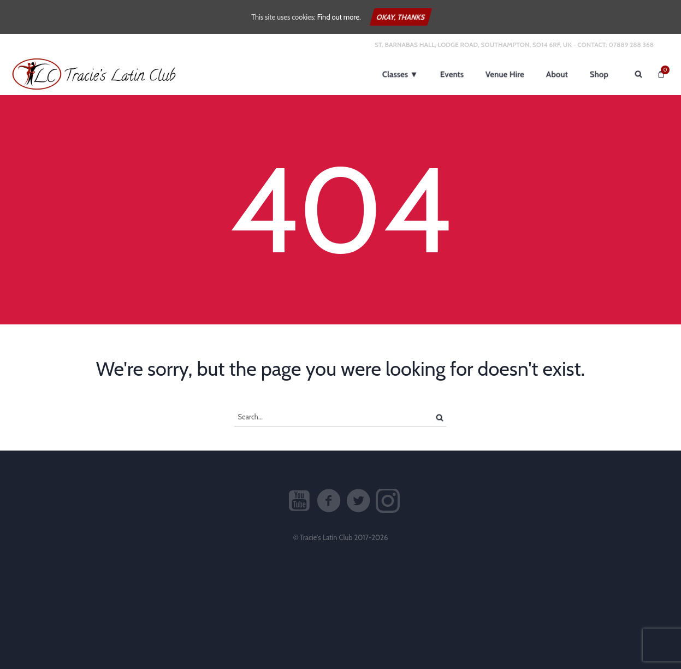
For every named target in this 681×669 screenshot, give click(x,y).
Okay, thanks (401, 17)
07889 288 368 (631, 44)
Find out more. (339, 17)
